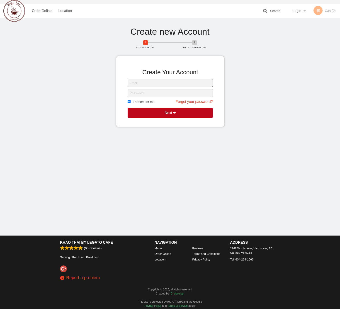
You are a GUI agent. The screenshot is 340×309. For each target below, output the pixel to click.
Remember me (144, 102)
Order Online (42, 11)
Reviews (197, 248)
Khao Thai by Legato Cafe (86, 242)
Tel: (241, 259)
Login (296, 11)
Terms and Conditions (206, 253)
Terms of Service (178, 305)
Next (170, 113)
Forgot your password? (194, 102)
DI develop (176, 293)
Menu (158, 248)
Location (65, 11)
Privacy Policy (201, 259)
